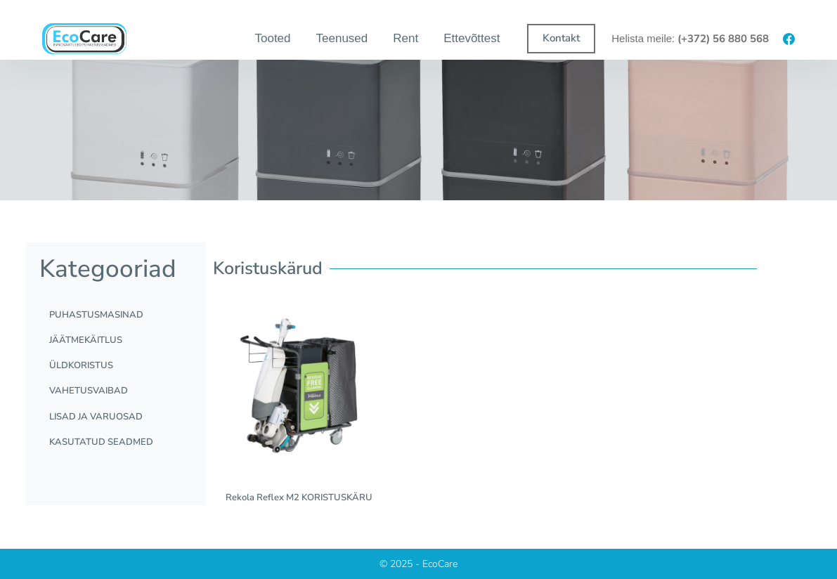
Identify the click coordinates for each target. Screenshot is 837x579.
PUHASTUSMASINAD (100, 316)
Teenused (342, 38)
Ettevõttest (471, 38)
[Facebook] (789, 39)
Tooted (272, 38)
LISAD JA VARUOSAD (100, 428)
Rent (405, 38)
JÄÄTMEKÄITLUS (89, 344)
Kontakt (561, 38)
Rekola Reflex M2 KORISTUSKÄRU (299, 497)
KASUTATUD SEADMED (105, 456)
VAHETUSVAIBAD (92, 400)
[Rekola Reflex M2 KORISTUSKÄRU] (298, 388)
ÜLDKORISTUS (85, 372)
